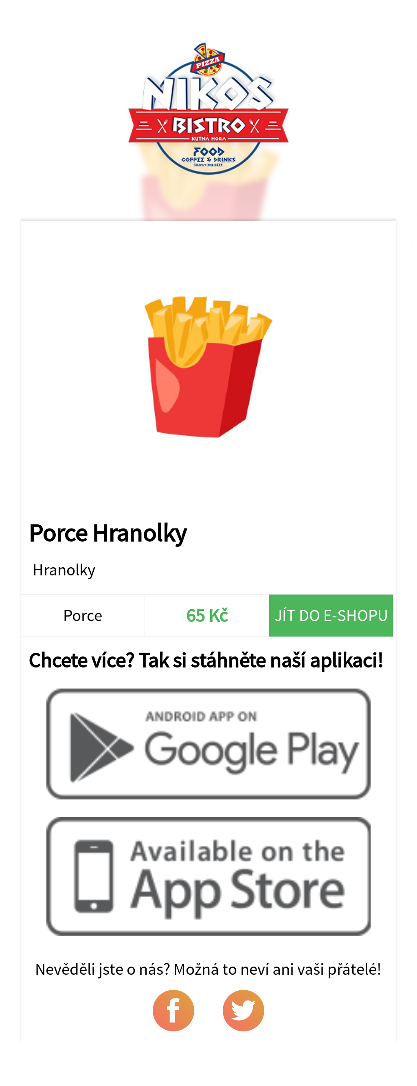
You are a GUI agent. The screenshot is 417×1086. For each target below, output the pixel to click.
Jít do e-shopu (331, 615)
